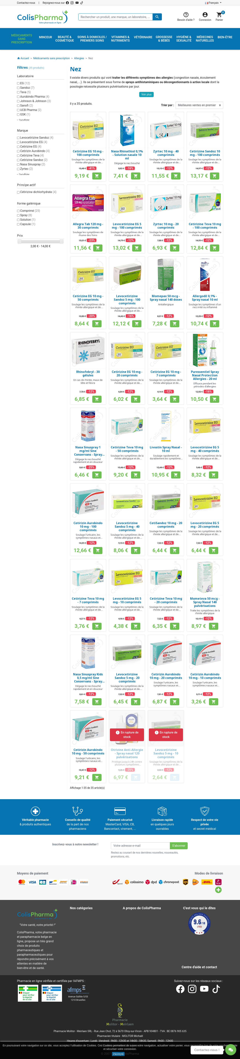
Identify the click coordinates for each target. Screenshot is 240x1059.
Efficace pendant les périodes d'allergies (205, 385)
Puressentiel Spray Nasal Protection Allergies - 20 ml (205, 375)
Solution (27, 219)
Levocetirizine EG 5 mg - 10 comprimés (127, 600)
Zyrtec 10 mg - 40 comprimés (166, 153)
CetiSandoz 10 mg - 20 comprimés (166, 525)
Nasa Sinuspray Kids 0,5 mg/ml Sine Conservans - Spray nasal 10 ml (88, 679)
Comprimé (30, 211)
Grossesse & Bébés (85, 920)
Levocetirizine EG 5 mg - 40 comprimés (205, 449)
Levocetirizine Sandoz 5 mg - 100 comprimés (127, 299)
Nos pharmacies (136, 951)
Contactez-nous (26, 2)
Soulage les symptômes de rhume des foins (88, 234)
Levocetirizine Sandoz (36, 137)
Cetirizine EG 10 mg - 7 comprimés (166, 373)
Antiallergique (166, 304)
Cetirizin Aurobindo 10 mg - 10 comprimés (205, 676)
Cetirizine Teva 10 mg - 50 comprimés (127, 449)
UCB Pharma (30, 110)
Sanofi (26, 105)
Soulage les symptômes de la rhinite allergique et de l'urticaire (88, 162)
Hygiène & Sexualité (85, 924)
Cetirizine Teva (32, 155)
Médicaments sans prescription (93, 933)
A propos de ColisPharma (142, 929)
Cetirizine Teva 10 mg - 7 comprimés (88, 600)
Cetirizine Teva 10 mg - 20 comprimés (166, 600)
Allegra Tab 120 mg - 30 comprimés (88, 226)
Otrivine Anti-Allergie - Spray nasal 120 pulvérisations (127, 753)
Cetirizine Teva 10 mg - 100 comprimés (205, 226)
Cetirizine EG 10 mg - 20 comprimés (127, 373)
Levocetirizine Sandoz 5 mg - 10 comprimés (166, 753)
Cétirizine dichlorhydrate (38, 192)
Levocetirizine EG (33, 142)
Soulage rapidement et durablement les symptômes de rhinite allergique (166, 458)
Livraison (131, 915)
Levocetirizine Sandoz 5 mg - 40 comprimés (127, 526)
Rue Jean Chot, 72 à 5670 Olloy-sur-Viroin (118, 1031)
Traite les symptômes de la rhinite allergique (205, 612)
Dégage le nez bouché (127, 163)
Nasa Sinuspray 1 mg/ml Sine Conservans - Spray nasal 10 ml (88, 452)
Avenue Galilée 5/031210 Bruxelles (78, 998)
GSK (25, 114)
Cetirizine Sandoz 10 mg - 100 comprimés (205, 153)
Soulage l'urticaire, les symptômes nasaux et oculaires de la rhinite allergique (88, 539)
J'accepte (118, 1054)
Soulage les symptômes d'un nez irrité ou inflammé (205, 306)
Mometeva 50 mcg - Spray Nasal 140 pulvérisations (205, 602)
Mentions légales (137, 920)
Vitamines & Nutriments (88, 951)
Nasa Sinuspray (32, 164)
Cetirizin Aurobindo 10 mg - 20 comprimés (166, 676)
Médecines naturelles (86, 929)
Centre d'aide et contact (141, 937)
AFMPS (79, 981)
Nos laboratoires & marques (144, 955)
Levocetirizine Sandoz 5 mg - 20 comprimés (127, 677)
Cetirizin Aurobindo (35, 151)
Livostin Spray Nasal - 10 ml (166, 449)
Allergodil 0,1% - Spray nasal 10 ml (205, 298)
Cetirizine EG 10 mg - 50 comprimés (88, 298)
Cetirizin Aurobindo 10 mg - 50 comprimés (88, 751)
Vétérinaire (79, 946)
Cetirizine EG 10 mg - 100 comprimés (88, 153)
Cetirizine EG (30, 146)
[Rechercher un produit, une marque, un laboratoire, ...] (120, 16)
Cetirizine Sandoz (33, 160)
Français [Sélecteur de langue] (212, 2)
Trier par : (167, 105)
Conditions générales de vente (145, 924)
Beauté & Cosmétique (87, 915)
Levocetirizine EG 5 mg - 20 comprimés (205, 525)
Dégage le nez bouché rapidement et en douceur (88, 460)
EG (25, 83)
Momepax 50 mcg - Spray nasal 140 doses (166, 298)
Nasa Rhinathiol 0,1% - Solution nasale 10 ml (127, 154)
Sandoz (27, 87)
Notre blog (132, 960)
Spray (26, 215)
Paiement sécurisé (138, 933)
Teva (25, 92)
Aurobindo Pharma (34, 96)
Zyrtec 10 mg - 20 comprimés (166, 226)
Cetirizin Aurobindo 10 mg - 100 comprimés (88, 526)
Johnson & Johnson (35, 101)
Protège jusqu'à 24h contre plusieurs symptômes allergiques (127, 764)
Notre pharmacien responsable (146, 942)
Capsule (27, 224)
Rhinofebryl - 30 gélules (88, 373)
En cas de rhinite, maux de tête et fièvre (88, 381)
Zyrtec (26, 169)
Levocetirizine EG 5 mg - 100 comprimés (127, 226)
